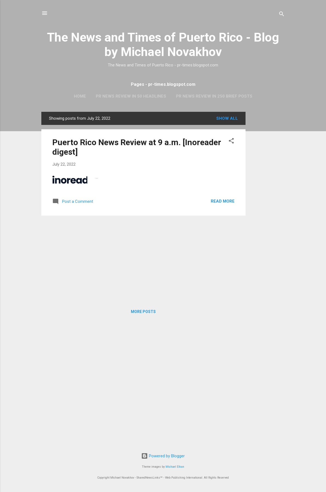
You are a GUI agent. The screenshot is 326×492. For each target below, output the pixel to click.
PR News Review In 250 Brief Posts (214, 96)
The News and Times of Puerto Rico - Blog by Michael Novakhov (163, 44)
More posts (143, 311)
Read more (223, 201)
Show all (227, 118)
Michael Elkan (175, 466)
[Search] (281, 15)
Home (80, 96)
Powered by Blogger (163, 455)
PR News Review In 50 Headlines (131, 96)
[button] (231, 141)
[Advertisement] (267, 194)
